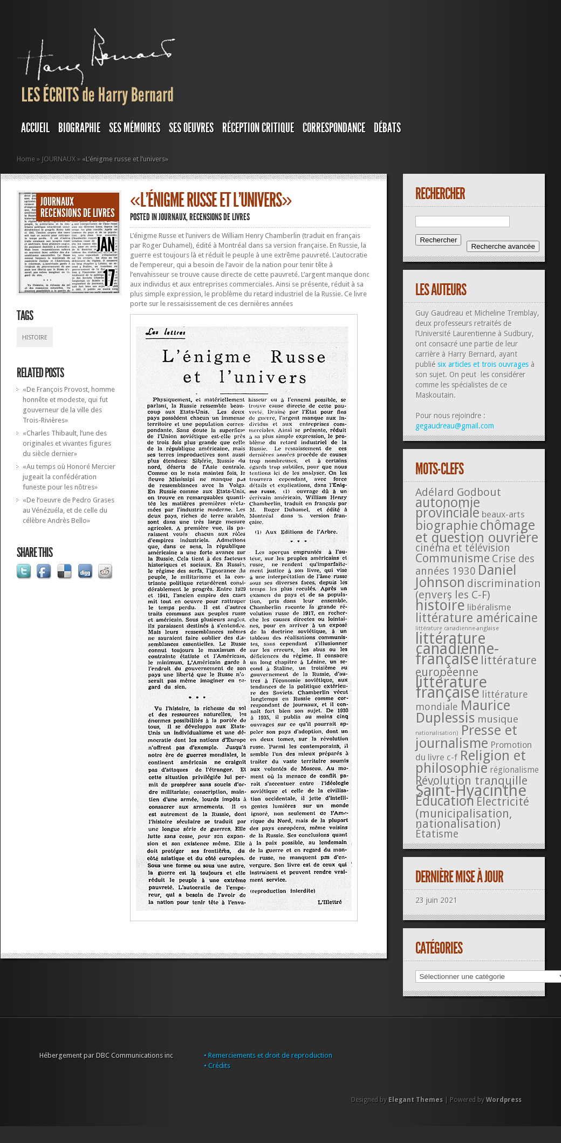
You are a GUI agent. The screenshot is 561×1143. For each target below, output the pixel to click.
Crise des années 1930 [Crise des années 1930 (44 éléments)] (475, 565)
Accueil (35, 127)
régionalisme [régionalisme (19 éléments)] (514, 770)
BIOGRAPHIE (79, 127)
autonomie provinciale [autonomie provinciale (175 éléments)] (447, 508)
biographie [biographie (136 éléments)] (446, 525)
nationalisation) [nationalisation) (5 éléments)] (437, 733)
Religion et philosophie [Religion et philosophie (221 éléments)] (470, 761)
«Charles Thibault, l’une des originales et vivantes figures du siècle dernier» (67, 443)
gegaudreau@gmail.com (454, 425)
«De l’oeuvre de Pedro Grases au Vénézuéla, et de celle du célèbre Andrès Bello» (68, 510)
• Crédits (217, 1066)
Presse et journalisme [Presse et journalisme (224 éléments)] (466, 736)
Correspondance (334, 127)
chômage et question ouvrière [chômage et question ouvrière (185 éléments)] (476, 532)
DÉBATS (387, 127)
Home (26, 159)
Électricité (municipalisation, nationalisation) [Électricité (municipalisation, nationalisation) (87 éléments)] (472, 813)
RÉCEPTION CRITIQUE (258, 127)
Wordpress (504, 1100)
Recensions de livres (77, 213)
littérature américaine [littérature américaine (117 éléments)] (476, 617)
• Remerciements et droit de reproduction (268, 1055)
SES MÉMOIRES (134, 127)
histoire (34, 337)
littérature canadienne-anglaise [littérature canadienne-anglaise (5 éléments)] (457, 628)
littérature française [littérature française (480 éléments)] (451, 687)
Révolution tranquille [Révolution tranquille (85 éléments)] (471, 780)
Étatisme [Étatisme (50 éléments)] (437, 834)
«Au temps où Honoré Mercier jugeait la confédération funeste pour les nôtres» (69, 476)
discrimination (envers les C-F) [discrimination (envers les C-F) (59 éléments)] (478, 589)
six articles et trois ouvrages (483, 364)
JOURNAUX (59, 159)
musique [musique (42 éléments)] (497, 719)
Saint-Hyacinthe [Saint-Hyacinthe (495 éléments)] (470, 790)
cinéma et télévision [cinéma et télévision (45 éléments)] (462, 548)
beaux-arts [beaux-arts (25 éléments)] (503, 514)
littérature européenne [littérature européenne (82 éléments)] (476, 666)
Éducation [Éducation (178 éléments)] (444, 801)
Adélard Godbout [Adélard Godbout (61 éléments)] (458, 492)
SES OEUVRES (191, 127)
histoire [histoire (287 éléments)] (440, 605)
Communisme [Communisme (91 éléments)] (452, 558)
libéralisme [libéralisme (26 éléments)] (489, 607)
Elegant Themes (415, 1100)
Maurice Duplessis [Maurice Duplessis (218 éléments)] (462, 711)
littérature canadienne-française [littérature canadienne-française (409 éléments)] (457, 649)
